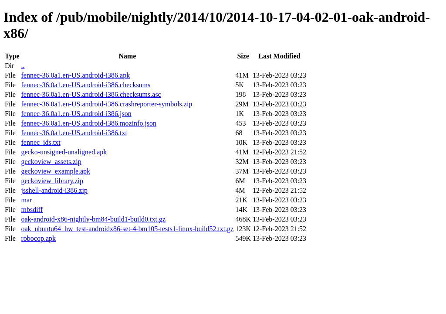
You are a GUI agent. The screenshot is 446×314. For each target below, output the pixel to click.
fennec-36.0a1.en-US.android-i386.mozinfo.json (88, 123)
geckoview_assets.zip (51, 161)
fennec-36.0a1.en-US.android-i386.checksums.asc (91, 94)
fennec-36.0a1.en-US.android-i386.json (76, 113)
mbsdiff (31, 209)
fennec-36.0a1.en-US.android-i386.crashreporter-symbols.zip (106, 104)
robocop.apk (38, 238)
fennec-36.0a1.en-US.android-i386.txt (74, 133)
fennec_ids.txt (40, 142)
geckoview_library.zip (52, 180)
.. (22, 65)
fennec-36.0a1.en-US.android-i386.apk (75, 75)
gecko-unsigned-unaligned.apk (64, 152)
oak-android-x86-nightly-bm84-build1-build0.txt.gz (93, 219)
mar (26, 200)
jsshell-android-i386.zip (54, 190)
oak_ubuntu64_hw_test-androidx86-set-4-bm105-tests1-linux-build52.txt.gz (127, 228)
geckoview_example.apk (55, 171)
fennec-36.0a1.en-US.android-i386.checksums (85, 85)
